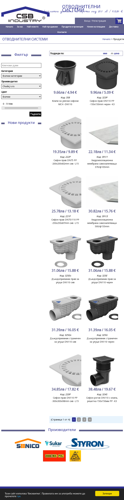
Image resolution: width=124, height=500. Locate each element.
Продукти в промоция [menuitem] (72, 26)
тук (19, 496)
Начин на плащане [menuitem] (96, 26)
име (105, 53)
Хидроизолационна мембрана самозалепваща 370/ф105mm (102, 163)
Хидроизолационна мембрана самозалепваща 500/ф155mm (102, 223)
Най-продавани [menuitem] (50, 26)
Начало (106, 39)
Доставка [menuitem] (113, 26)
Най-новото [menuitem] (33, 26)
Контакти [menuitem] (62, 32)
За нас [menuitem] (20, 26)
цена (116, 53)
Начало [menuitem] (9, 26)
